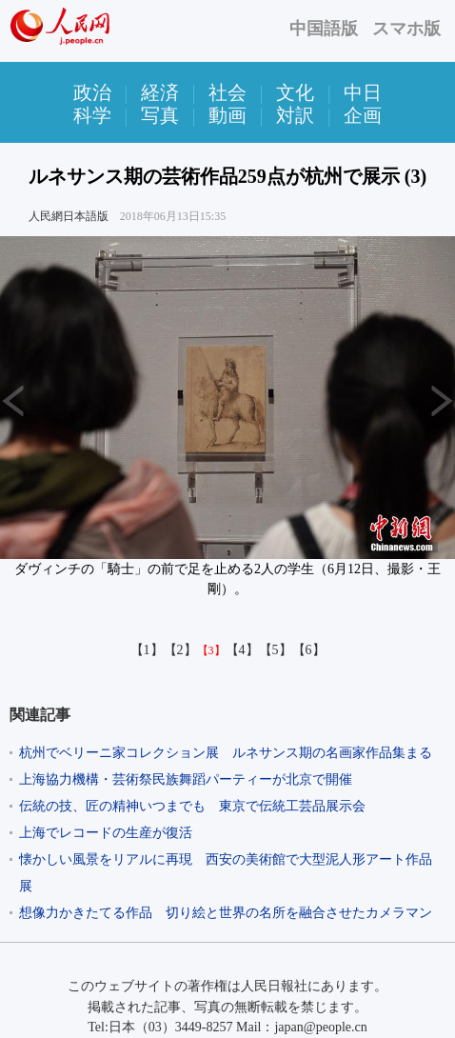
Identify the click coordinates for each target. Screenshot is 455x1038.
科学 (92, 115)
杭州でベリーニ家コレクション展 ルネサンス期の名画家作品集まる (225, 753)
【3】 (211, 650)
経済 (160, 92)
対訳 (295, 115)
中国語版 (323, 28)
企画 (363, 115)
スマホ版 (406, 28)
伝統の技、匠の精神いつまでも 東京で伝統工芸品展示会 (192, 806)
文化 (295, 92)
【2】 (180, 650)
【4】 (242, 650)
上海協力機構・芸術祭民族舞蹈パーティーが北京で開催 (185, 779)
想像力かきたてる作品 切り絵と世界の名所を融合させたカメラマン (225, 913)
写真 (160, 115)
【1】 (147, 650)
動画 (227, 115)
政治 (92, 92)
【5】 (275, 650)
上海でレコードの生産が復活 (105, 833)
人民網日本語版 (69, 216)
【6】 (309, 650)
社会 (227, 92)
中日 (363, 92)
